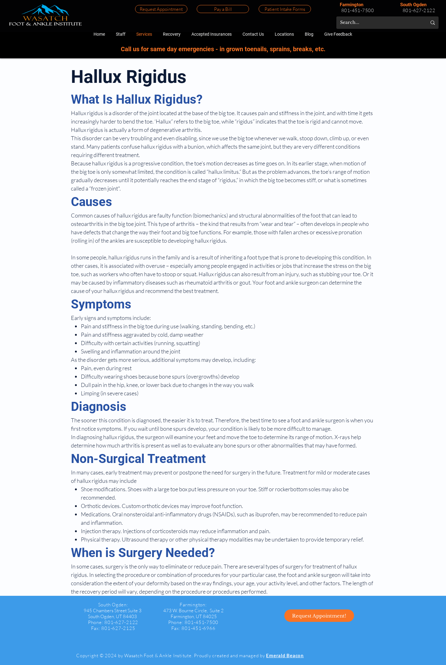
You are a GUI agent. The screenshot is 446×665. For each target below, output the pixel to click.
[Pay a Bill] (223, 9)
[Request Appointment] (161, 9)
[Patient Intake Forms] (285, 9)
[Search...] (379, 22)
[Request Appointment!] (319, 615)
